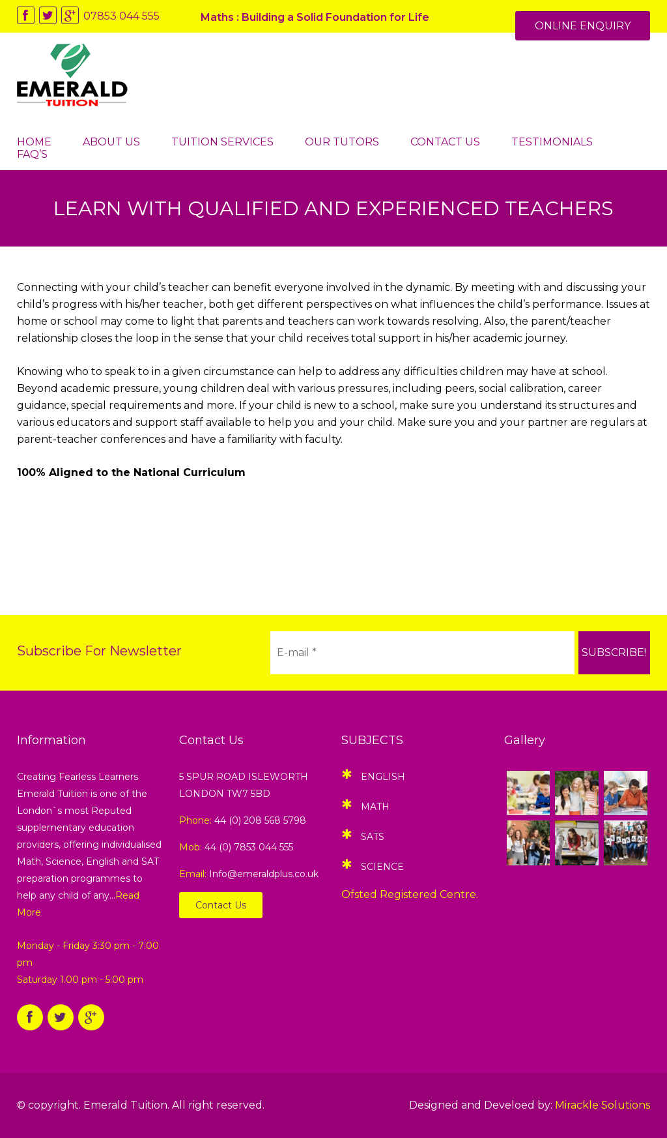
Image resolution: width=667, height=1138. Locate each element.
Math (375, 807)
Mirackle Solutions (602, 1105)
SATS (372, 837)
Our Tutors (342, 142)
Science (382, 867)
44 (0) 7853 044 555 (249, 847)
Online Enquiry (583, 26)
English (383, 777)
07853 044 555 (121, 16)
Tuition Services (222, 142)
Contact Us (445, 142)
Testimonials (552, 142)
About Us (111, 142)
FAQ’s (32, 154)
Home (34, 142)
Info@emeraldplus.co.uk (264, 874)
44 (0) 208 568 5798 (260, 820)
